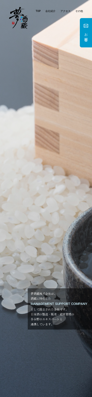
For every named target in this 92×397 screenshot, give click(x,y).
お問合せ (86, 36)
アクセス (65, 11)
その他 (79, 11)
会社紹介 (50, 11)
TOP (38, 11)
